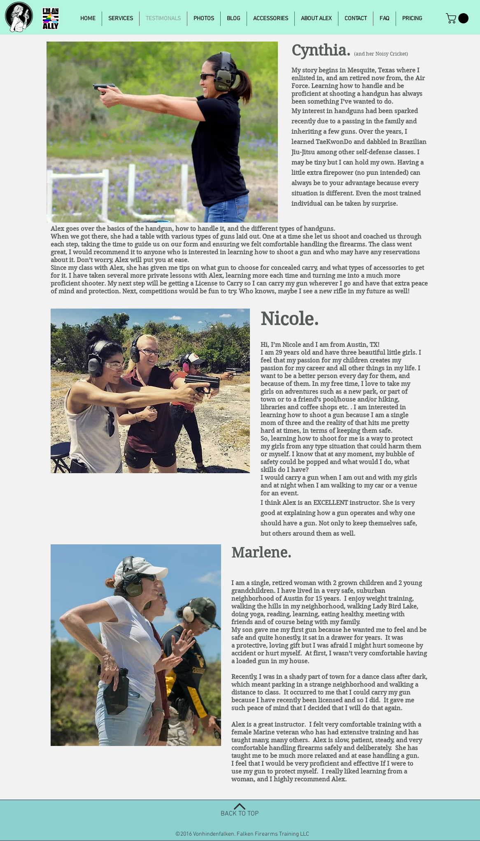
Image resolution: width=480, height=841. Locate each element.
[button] (458, 18)
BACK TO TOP (240, 814)
